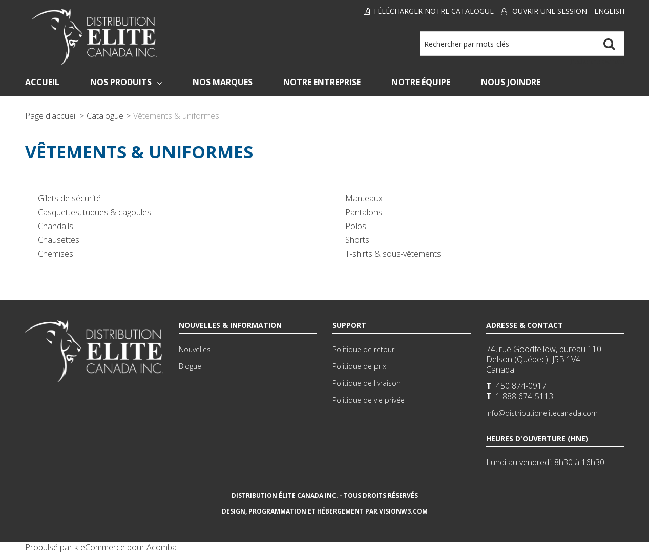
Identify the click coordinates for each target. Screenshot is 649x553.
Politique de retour (363, 349)
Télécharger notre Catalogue (429, 11)
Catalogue (105, 115)
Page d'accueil (51, 115)
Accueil (42, 82)
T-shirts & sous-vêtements (393, 253)
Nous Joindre (510, 82)
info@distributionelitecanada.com (542, 413)
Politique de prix (359, 366)
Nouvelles (195, 349)
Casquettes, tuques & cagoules (94, 212)
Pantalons (363, 212)
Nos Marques (223, 82)
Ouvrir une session (549, 11)
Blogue (190, 366)
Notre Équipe (420, 82)
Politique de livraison (366, 383)
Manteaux (364, 198)
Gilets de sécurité (69, 198)
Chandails (55, 226)
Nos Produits (126, 82)
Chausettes (58, 239)
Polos (355, 226)
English (609, 11)
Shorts (357, 239)
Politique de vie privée (368, 400)
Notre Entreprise (322, 82)
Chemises (55, 253)
